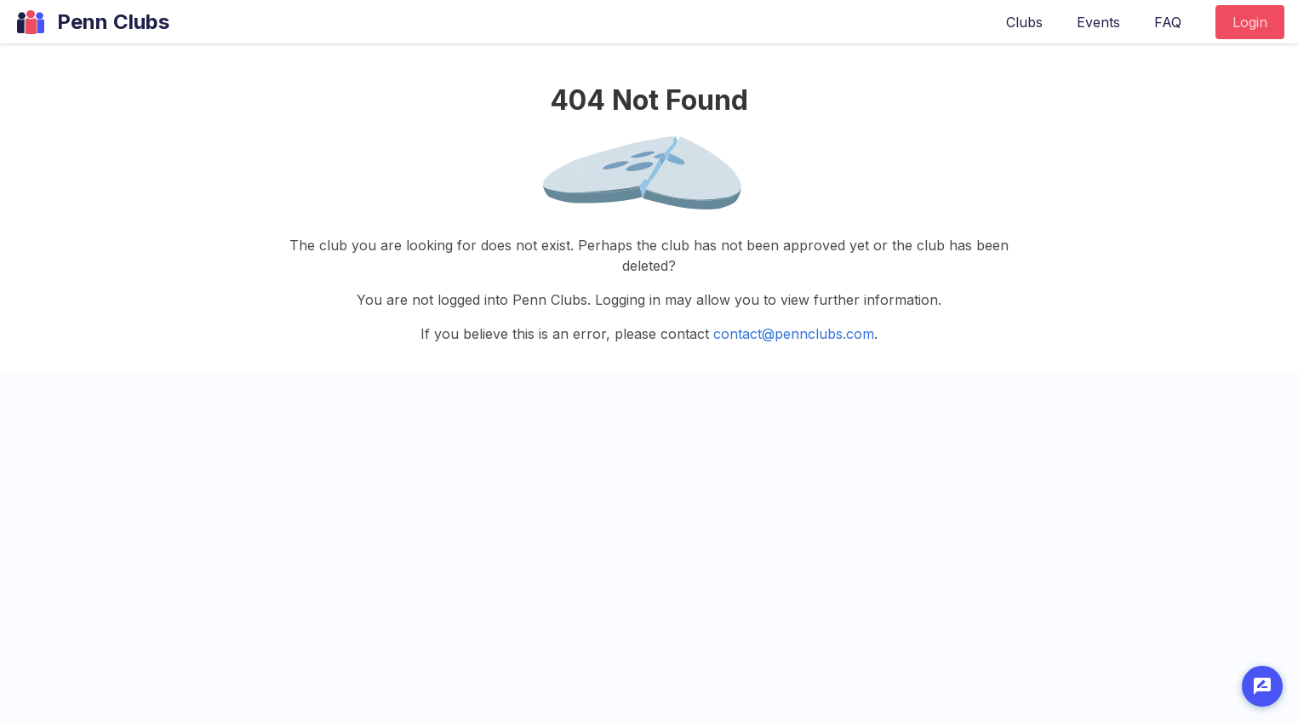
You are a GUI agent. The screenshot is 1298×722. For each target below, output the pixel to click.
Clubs (1024, 22)
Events (1098, 22)
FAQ (1167, 22)
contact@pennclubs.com (793, 333)
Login (1249, 22)
